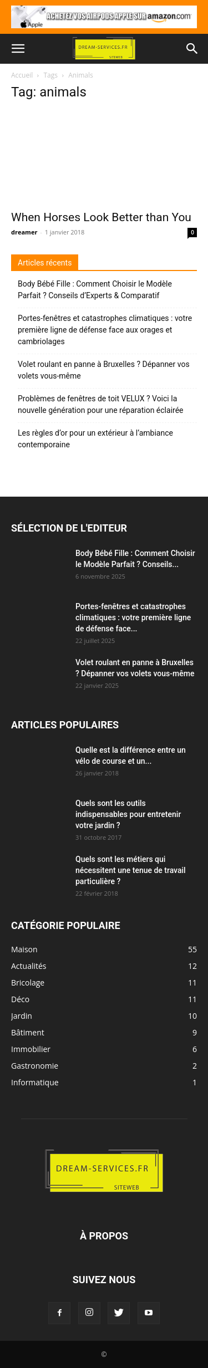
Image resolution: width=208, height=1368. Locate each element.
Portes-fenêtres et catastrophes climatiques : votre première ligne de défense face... (133, 617)
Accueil (22, 75)
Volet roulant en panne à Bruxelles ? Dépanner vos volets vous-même (104, 370)
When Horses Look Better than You (101, 217)
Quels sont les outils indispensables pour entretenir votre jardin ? (128, 814)
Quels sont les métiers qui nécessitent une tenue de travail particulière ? (130, 870)
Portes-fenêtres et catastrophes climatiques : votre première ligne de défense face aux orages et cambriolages (105, 330)
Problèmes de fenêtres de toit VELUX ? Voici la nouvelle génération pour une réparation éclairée (101, 404)
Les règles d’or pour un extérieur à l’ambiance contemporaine (95, 438)
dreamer (24, 232)
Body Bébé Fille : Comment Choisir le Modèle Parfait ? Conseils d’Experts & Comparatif (95, 289)
